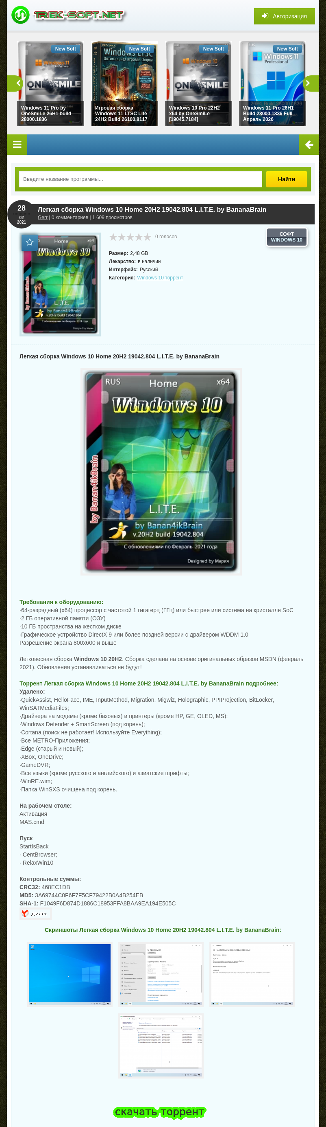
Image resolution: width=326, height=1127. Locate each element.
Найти (286, 179)
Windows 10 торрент (160, 278)
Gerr (43, 217)
